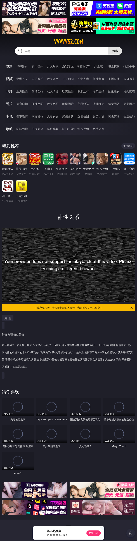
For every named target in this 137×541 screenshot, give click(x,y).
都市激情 (22, 116)
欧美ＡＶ (52, 79)
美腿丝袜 (83, 104)
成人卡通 (52, 91)
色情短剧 (98, 129)
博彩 (9, 66)
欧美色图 (52, 104)
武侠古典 (68, 116)
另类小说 (98, 116)
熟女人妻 (83, 79)
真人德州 (37, 66)
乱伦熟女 (114, 91)
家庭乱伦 (37, 116)
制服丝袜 (83, 91)
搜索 (115, 51)
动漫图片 (68, 104)
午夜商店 (37, 129)
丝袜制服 (98, 79)
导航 (9, 128)
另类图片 (129, 104)
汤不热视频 (68, 129)
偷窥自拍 (22, 104)
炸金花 (98, 66)
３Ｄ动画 (68, 79)
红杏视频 (83, 129)
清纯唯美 (98, 104)
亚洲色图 (37, 104)
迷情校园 (83, 116)
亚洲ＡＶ (22, 79)
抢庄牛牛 (129, 66)
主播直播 (114, 79)
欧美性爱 (68, 91)
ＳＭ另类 (129, 79)
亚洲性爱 (22, 91)
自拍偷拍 (37, 79)
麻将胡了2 (83, 66)
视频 (9, 78)
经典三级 (98, 91)
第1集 (7, 318)
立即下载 (94, 533)
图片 (9, 103)
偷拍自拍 (37, 91)
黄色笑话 (114, 116)
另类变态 (129, 91)
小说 (9, 116)
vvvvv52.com (68, 41)
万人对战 (52, 66)
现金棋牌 (114, 66)
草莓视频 (52, 129)
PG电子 (22, 66)
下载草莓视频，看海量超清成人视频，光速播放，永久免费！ (84, 308)
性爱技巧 (129, 116)
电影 (9, 91)
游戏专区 (68, 66)
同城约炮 (22, 129)
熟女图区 (114, 104)
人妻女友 (52, 116)
